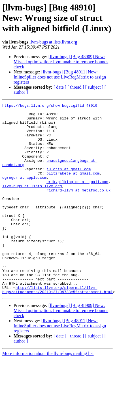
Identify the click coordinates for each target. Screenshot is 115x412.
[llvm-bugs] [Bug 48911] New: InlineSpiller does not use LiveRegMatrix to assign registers (60, 76)
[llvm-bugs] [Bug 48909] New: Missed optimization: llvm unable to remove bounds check (61, 61)
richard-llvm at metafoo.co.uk (78, 207)
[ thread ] (75, 87)
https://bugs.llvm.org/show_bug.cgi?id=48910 (49, 106)
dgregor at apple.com (24, 192)
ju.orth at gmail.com (68, 182)
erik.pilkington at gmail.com (77, 197)
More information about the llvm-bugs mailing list (48, 391)
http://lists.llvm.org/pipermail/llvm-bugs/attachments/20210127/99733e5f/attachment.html (57, 327)
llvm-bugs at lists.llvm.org (53, 42)
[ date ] (60, 87)
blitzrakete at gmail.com (72, 187)
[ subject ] (94, 87)
